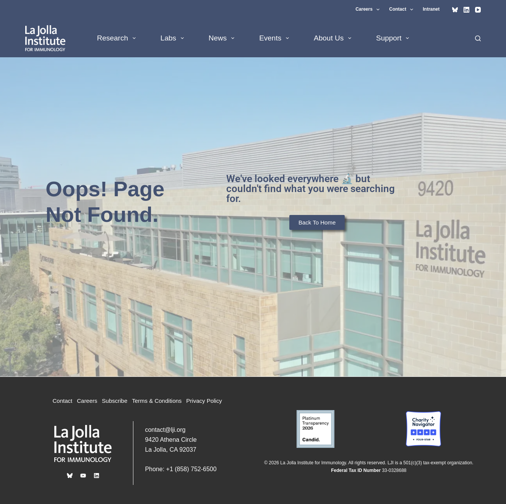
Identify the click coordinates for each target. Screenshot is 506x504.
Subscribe (115, 400)
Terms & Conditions (157, 400)
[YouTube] (478, 10)
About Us (334, 38)
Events (275, 38)
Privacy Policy (204, 400)
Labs (174, 38)
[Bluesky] (455, 10)
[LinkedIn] (466, 10)
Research (118, 38)
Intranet (431, 9)
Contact (402, 9)
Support (394, 38)
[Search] (478, 38)
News (223, 38)
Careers (369, 9)
